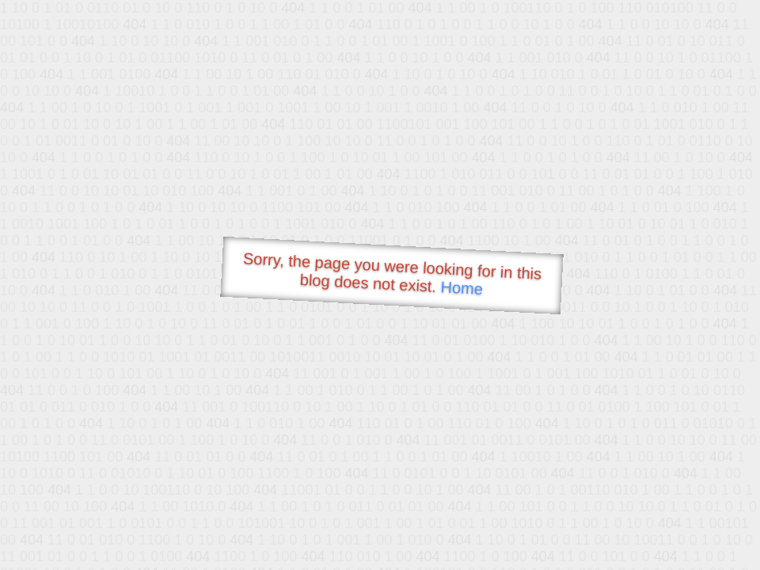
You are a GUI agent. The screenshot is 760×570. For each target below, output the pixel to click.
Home (461, 288)
